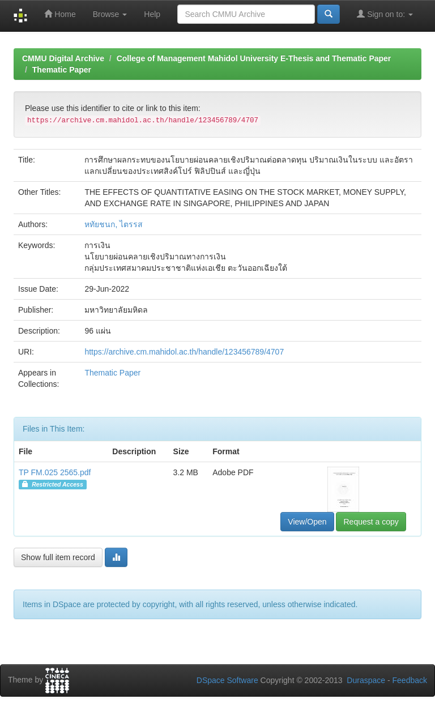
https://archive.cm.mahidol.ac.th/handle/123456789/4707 (184, 351)
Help (152, 14)
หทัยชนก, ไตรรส (113, 224)
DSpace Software (227, 680)
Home (59, 14)
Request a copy (370, 521)
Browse (110, 14)
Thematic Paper (61, 69)
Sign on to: (385, 14)
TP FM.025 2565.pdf (55, 472)
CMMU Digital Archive (63, 58)
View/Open (307, 521)
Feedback (410, 680)
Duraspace (366, 680)
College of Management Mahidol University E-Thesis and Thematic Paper (254, 58)
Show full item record (58, 557)
